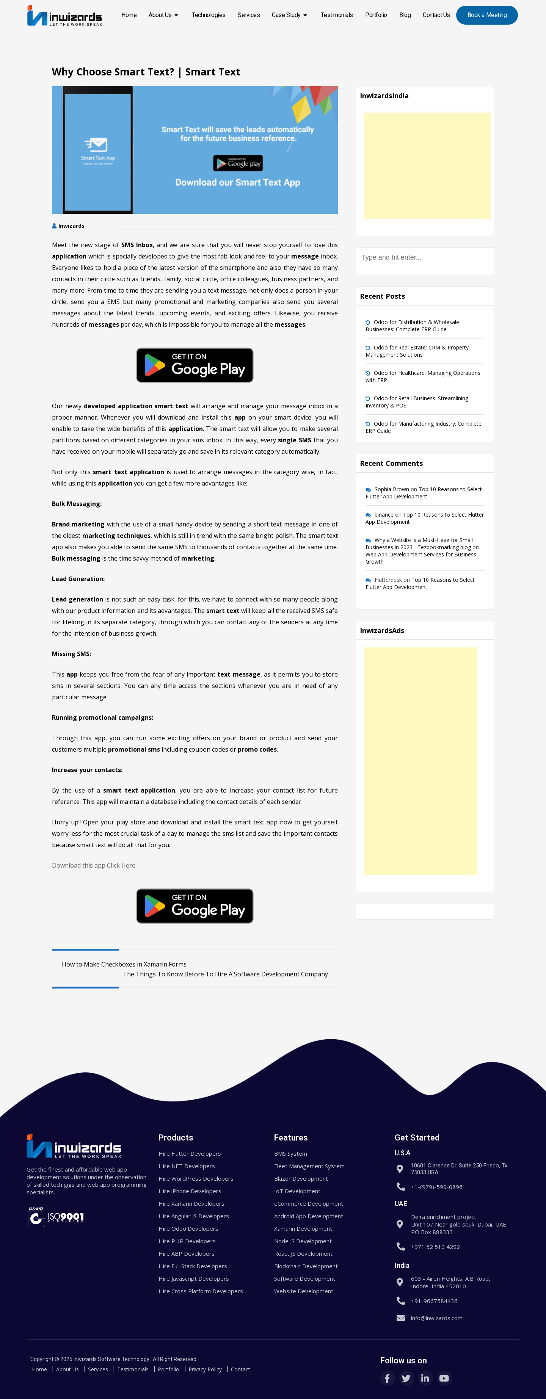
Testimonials (337, 15)
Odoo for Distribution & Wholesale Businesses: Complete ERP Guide (412, 325)
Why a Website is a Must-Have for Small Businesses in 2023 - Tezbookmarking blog (419, 543)
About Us (164, 15)
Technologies (209, 15)
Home (128, 15)
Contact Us (436, 15)
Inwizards (71, 225)
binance (384, 514)
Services (249, 15)
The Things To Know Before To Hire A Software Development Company (230, 974)
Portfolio (376, 15)
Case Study (290, 15)
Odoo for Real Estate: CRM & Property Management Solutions (417, 351)
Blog (405, 15)
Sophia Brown (392, 489)
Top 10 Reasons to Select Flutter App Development (424, 493)
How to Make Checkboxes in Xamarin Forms (119, 964)
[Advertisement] (427, 166)
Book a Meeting (487, 15)
